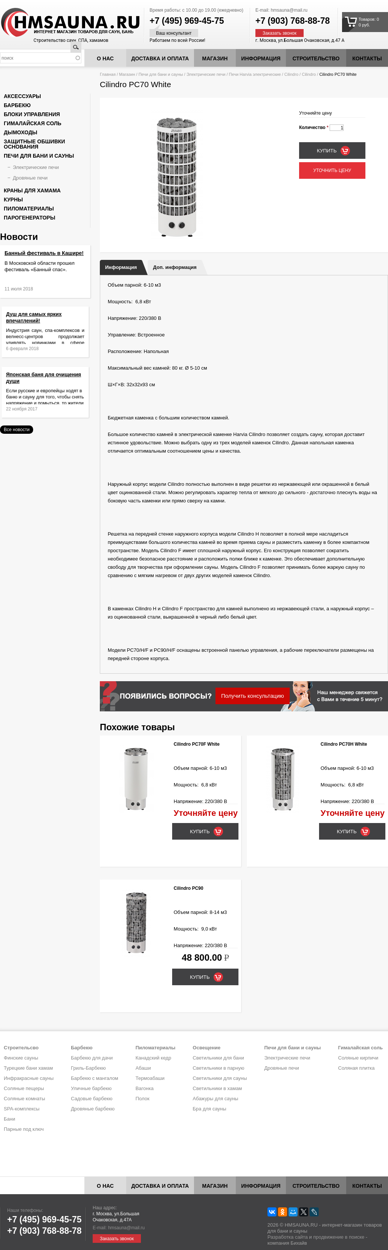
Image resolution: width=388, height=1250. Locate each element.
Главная (108, 74)
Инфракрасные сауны (28, 1078)
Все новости (16, 429)
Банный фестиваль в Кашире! (44, 253)
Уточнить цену (332, 170)
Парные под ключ (24, 1129)
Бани (9, 1119)
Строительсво (21, 1047)
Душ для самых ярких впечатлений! (38, 324)
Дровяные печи (30, 178)
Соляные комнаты (24, 1098)
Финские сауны (21, 1058)
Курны (13, 199)
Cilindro (291, 74)
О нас (105, 58)
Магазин (215, 58)
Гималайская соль (32, 123)
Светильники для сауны (220, 1078)
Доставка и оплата (160, 58)
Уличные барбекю (91, 1088)
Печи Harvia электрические (255, 74)
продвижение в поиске (338, 1237)
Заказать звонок (279, 33)
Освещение (207, 1047)
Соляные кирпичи (358, 1058)
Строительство (316, 58)
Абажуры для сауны (215, 1098)
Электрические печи (205, 74)
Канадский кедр (153, 1058)
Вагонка (145, 1088)
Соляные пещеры (24, 1088)
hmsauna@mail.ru (289, 10)
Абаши (143, 1068)
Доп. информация (174, 267)
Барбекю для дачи (92, 1058)
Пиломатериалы (29, 208)
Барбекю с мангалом (94, 1078)
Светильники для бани (218, 1058)
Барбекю (17, 105)
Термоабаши (150, 1078)
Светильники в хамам (217, 1088)
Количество (313, 127)
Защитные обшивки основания (34, 144)
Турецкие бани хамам (28, 1068)
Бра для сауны (209, 1109)
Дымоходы (20, 132)
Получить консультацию (252, 696)
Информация (121, 267)
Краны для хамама (32, 190)
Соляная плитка (356, 1068)
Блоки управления (32, 114)
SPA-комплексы (22, 1109)
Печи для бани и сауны (161, 74)
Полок (143, 1098)
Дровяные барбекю (93, 1109)
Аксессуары (22, 96)
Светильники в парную (218, 1068)
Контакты (367, 58)
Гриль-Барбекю (88, 1068)
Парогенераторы (29, 217)
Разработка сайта (287, 1237)
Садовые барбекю (91, 1098)
